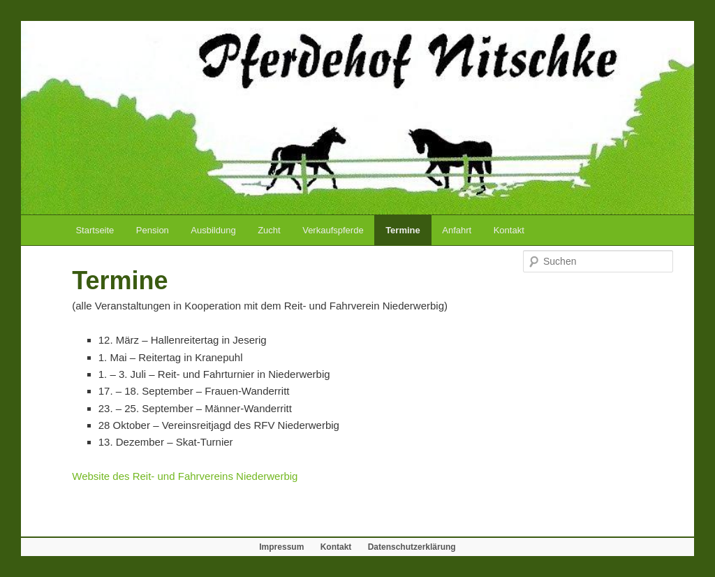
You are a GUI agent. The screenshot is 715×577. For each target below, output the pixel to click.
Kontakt (509, 230)
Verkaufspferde (332, 230)
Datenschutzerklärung (412, 547)
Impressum (281, 547)
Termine (402, 230)
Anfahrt (456, 230)
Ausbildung (213, 230)
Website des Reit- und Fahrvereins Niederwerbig (184, 476)
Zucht (269, 230)
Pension (152, 230)
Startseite (94, 230)
